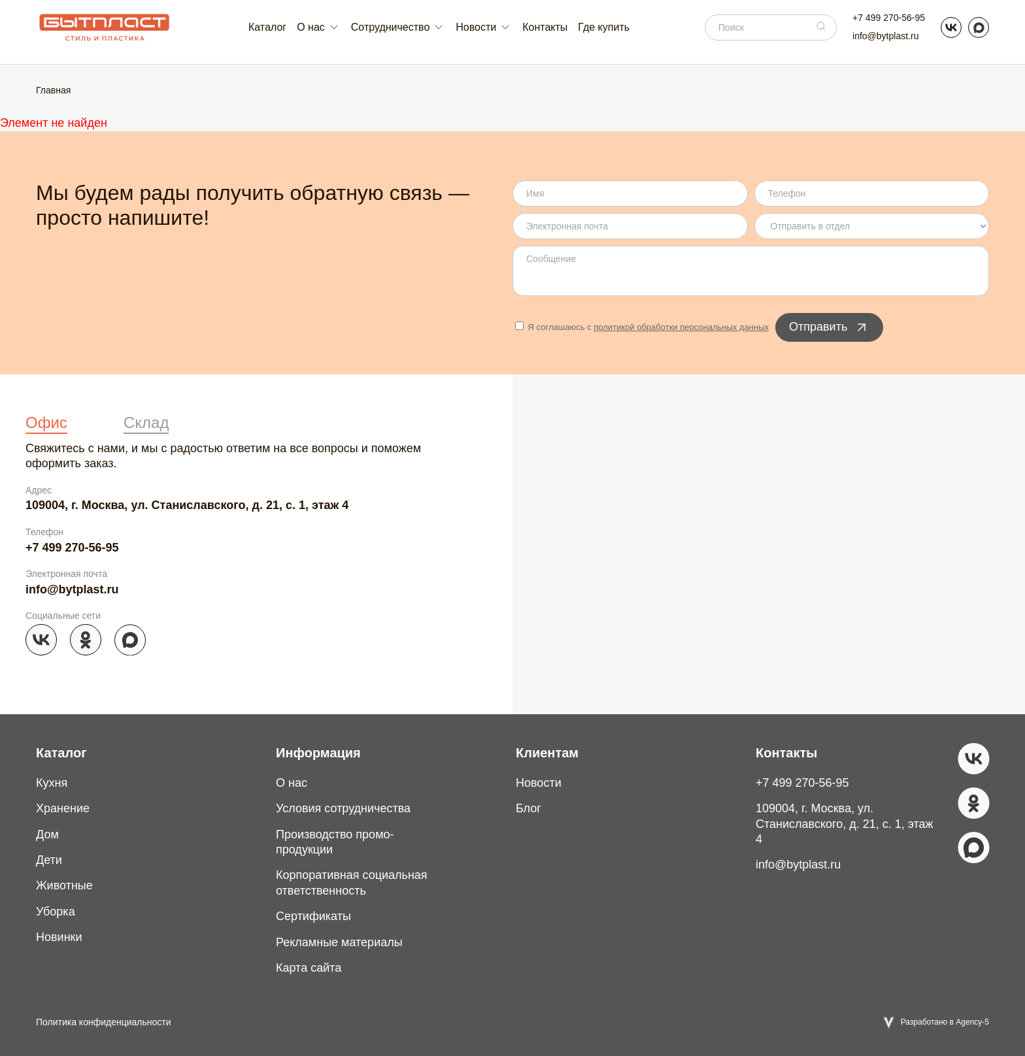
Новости (539, 782)
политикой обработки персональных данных (681, 327)
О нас (291, 782)
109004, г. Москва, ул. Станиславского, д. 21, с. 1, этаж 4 (186, 505)
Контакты (544, 27)
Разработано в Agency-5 (945, 1022)
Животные (64, 885)
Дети (49, 859)
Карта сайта (308, 967)
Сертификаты (313, 916)
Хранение (63, 808)
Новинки (59, 937)
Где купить (604, 27)
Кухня (51, 782)
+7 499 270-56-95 (888, 17)
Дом (47, 834)
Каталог (267, 27)
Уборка (55, 911)
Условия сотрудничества (343, 808)
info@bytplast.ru (885, 36)
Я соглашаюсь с (642, 327)
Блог (528, 808)
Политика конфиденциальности (103, 1022)
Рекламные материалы (339, 942)
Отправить (829, 327)
